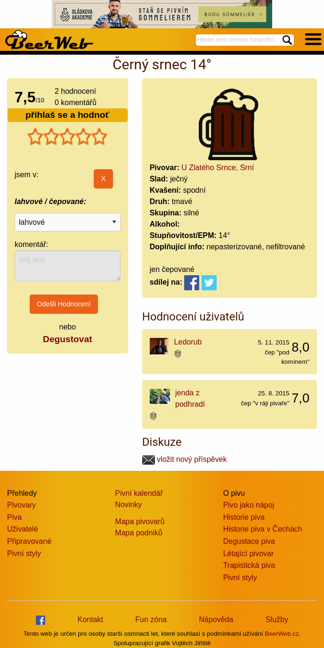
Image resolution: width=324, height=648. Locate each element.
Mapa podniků (138, 533)
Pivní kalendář (138, 493)
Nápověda (216, 619)
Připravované (29, 541)
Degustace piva (249, 541)
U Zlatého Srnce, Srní (217, 168)
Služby (277, 619)
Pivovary (21, 505)
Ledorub (188, 342)
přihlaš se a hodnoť (67, 115)
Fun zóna (151, 619)
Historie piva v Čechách (262, 529)
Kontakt (90, 619)
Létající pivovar (248, 554)
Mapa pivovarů (139, 521)
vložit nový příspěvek (184, 459)
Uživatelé (22, 529)
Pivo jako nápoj (249, 505)
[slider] (67, 137)
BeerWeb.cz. (282, 633)
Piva (14, 517)
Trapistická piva (249, 565)
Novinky (128, 504)
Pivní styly (24, 554)
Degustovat (67, 339)
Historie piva (244, 517)
